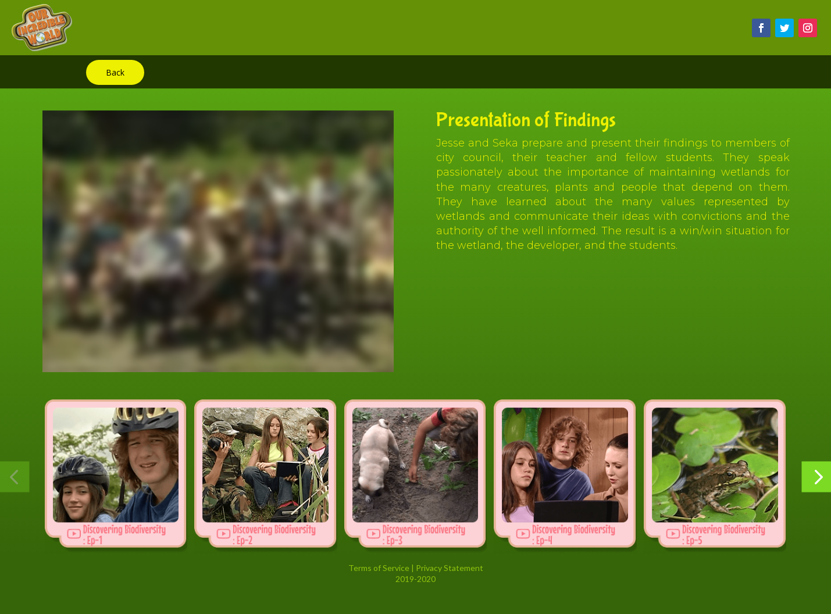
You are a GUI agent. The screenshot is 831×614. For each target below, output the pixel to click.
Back (115, 72)
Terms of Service (378, 568)
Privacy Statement (449, 568)
